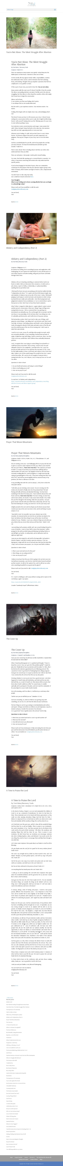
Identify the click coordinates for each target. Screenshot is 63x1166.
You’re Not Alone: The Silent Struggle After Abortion (28, 52)
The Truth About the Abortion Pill (44, 1157)
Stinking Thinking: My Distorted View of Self (16, 1134)
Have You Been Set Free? (11, 1144)
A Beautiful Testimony (11, 1086)
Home (11, 1157)
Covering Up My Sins (11, 1088)
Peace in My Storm (10, 1065)
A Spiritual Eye (9, 1063)
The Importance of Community (13, 1009)
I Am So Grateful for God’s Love (13, 1047)
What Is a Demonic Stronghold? (13, 1027)
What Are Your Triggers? (11, 1124)
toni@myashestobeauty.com (19, 189)
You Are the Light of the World (13, 1081)
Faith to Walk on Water (11, 1012)
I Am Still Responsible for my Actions (14, 1149)
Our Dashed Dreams (11, 1126)
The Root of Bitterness (11, 1030)
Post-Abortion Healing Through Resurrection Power (17, 1004)
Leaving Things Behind (11, 1096)
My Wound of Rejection (11, 1068)
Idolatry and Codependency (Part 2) (21, 247)
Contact (26, 1157)
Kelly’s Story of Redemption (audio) (14, 1014)
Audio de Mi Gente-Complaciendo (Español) (16, 1073)
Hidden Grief (9, 1002)
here (32, 176)
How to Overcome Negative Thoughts (14, 1139)
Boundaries (8, 1075)
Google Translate (18, 1157)
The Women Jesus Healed (12, 1091)
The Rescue (8, 1037)
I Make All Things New (11, 1116)
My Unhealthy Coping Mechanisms (14, 1032)
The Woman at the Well (11, 1060)
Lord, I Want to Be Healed (12, 1114)
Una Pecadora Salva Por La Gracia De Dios (15, 1083)
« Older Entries (9, 997)
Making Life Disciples (23, 1159)
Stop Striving (9, 1101)
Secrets (8, 1136)
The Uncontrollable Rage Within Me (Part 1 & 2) (16, 1050)
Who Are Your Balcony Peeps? (13, 1111)
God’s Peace (9, 1053)
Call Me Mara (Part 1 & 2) (12, 1106)
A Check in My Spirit (10, 1103)
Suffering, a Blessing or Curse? (13, 1045)
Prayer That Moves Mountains (19, 442)
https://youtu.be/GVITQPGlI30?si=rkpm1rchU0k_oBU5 (26, 582)
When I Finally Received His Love (13, 1040)
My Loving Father (10, 1070)
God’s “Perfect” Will (10, 1147)
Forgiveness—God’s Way (11, 1042)
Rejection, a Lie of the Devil (12, 1035)
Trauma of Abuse (34, 1159)
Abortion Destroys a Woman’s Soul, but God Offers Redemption (20, 1055)
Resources (32, 1157)
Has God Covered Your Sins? (12, 1093)
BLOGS (16, 202)
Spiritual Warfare (10, 1121)
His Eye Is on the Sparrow (11, 1108)
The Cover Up (12, 638)
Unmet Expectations (10, 1131)
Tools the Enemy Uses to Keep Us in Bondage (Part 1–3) (18, 1129)
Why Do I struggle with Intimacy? (13, 1058)
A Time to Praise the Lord (17, 790)
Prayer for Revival (10, 1141)
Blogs (41, 1159)
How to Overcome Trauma (12, 1119)
